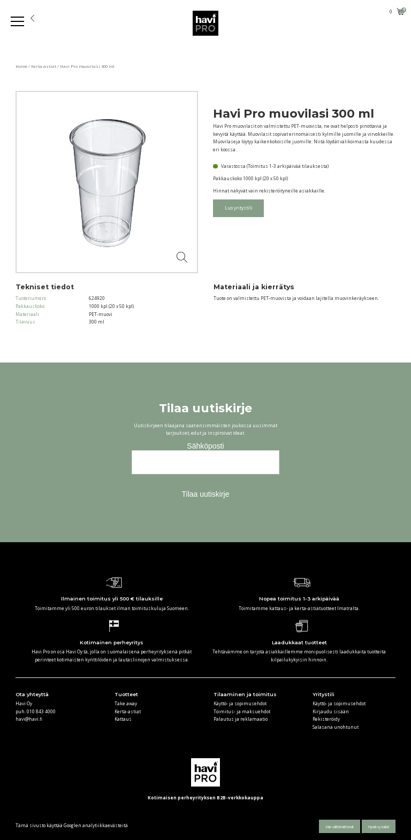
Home (21, 66)
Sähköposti (205, 446)
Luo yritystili (239, 208)
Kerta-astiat (43, 66)
